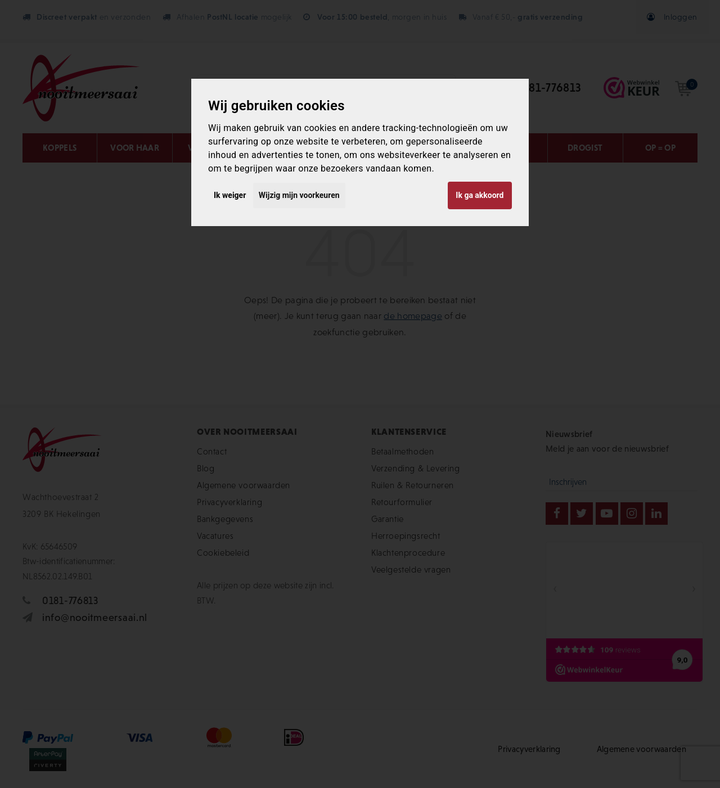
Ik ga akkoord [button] (479, 195)
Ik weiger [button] (230, 195)
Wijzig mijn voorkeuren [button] (299, 195)
